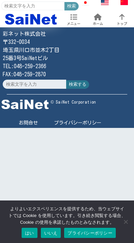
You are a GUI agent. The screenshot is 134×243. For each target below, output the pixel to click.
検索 (71, 5)
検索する (77, 84)
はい (29, 233)
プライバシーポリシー (77, 122)
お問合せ (28, 122)
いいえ (51, 233)
